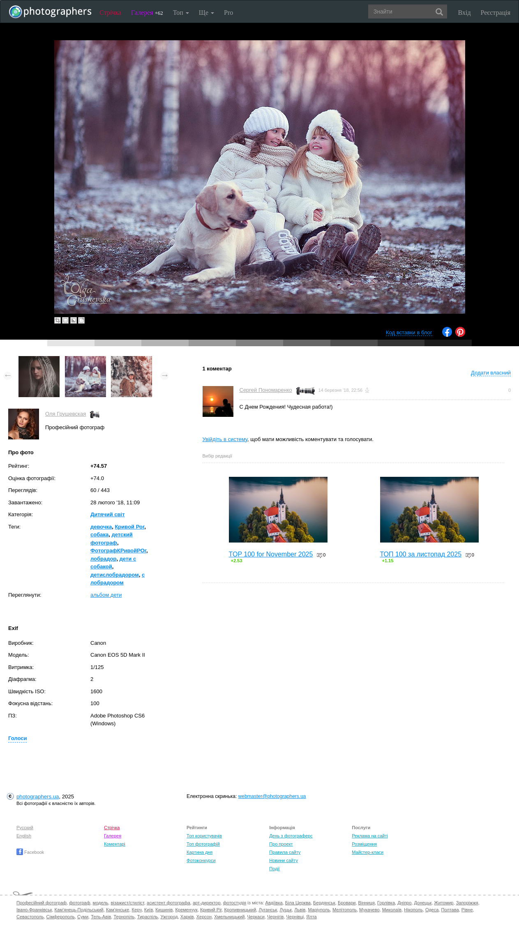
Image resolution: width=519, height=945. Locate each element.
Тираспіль (147, 916)
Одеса (431, 909)
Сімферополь (60, 916)
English (23, 835)
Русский (24, 827)
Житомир (443, 902)
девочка (101, 527)
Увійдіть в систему (225, 439)
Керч (137, 909)
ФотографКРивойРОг (118, 550)
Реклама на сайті (370, 835)
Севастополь (30, 916)
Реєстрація (495, 12)
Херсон (204, 916)
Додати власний (491, 373)
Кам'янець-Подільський (79, 909)
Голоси (17, 738)
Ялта (311, 916)
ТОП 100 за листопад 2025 (421, 554)
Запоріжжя (467, 902)
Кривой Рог (129, 527)
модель (100, 902)
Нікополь (413, 909)
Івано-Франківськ (34, 909)
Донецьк (422, 902)
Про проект (281, 844)
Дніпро (404, 902)
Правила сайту (284, 852)
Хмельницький (229, 916)
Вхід (464, 12)
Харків (187, 916)
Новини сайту (283, 860)
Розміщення (364, 844)
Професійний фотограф (41, 902)
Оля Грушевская (65, 414)
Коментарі (114, 844)
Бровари (347, 902)
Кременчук (186, 909)
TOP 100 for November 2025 (271, 554)
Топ (181, 12)
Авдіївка (274, 902)
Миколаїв (392, 909)
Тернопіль (123, 916)
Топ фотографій (203, 844)
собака (99, 534)
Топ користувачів (204, 835)
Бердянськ (324, 902)
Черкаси (255, 916)
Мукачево (369, 909)
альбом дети (106, 595)
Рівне (467, 909)
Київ (148, 909)
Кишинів (164, 909)
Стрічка (110, 12)
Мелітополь (344, 909)
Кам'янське (117, 909)
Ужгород (169, 916)
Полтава (450, 909)
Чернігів (275, 916)
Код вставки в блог (409, 332)
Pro (228, 12)
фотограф (79, 902)
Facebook (30, 852)
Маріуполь (319, 909)
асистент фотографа (168, 902)
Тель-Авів (101, 916)
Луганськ (267, 909)
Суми (82, 916)
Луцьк (285, 909)
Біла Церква (298, 902)
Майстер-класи (367, 852)
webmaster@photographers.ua (272, 796)
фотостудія (235, 902)
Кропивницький (240, 909)
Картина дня (199, 852)
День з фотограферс (291, 835)
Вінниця (366, 902)
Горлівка (386, 902)
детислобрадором (114, 575)
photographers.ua (37, 796)
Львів (299, 909)
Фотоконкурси (201, 860)
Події (274, 868)
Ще (206, 12)
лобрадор (103, 559)
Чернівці (295, 916)
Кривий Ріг (210, 909)
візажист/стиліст (127, 902)
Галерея (147, 12)
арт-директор (207, 902)
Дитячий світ (107, 514)
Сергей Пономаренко (266, 390)
